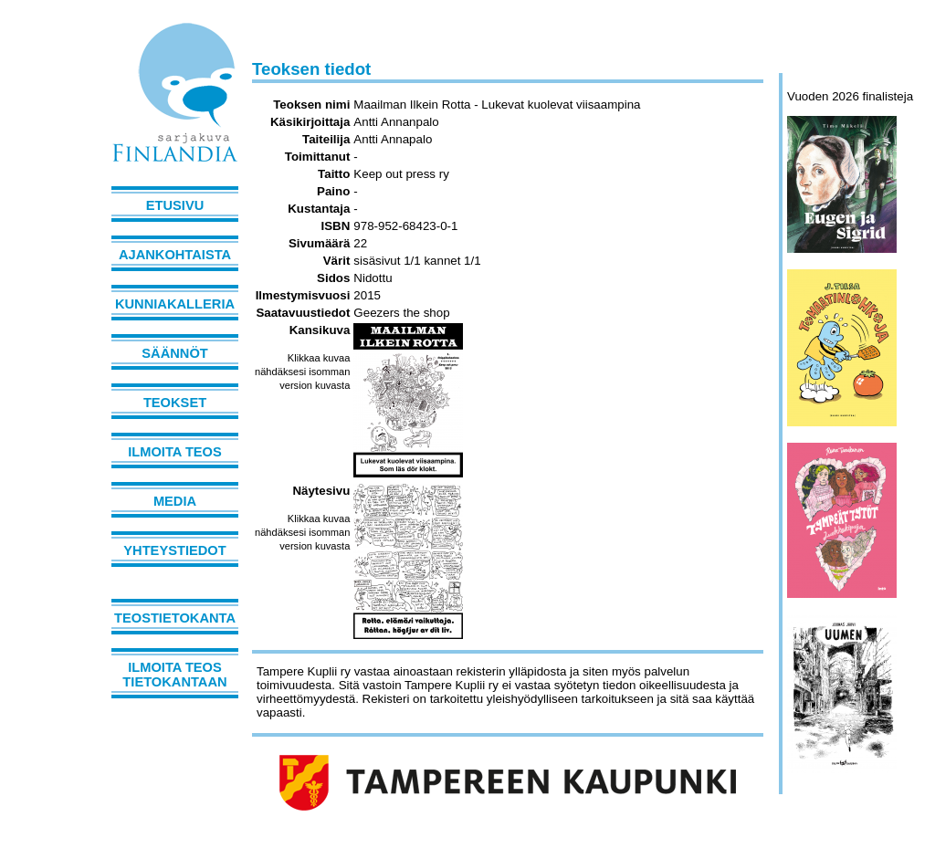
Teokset (174, 402)
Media (174, 501)
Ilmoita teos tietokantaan (174, 674)
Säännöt (174, 353)
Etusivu (175, 205)
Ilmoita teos (175, 452)
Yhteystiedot (174, 550)
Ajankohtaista (175, 254)
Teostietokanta (175, 618)
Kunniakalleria (175, 304)
